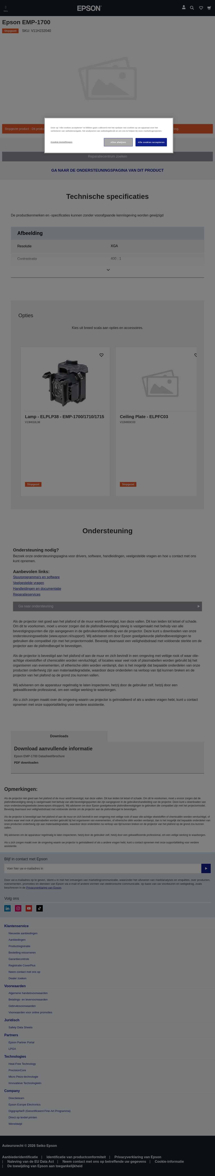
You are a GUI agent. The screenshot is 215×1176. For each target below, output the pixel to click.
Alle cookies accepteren (151, 142)
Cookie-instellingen (61, 142)
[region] (108, 135)
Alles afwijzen (118, 142)
